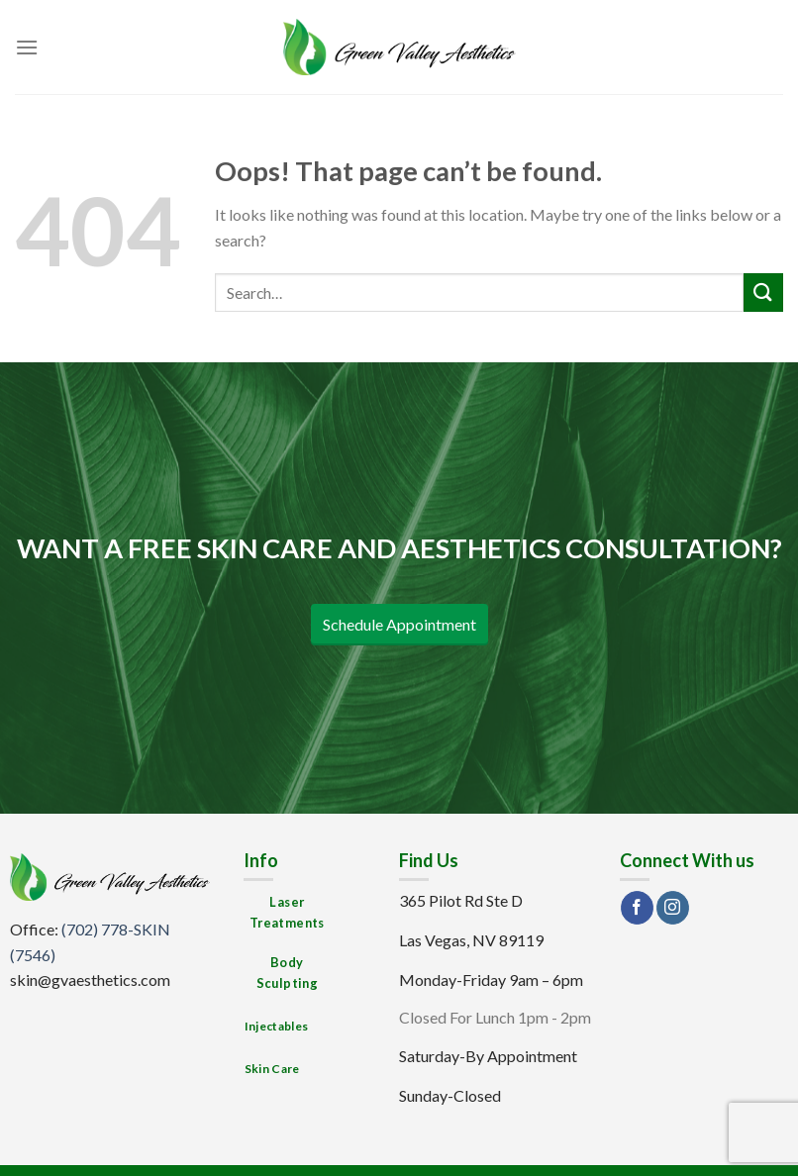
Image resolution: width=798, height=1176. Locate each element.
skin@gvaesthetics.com (90, 979)
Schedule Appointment (399, 624)
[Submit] (763, 292)
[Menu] (27, 47)
